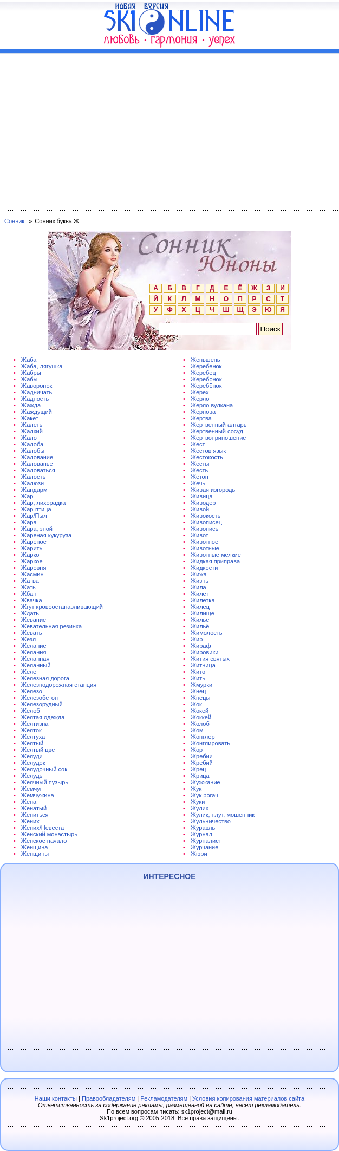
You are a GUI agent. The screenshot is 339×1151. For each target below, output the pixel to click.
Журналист (206, 840)
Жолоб (200, 723)
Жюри (199, 853)
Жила (198, 587)
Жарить (31, 548)
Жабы (29, 379)
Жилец (200, 606)
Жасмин (32, 574)
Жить (198, 678)
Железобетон (39, 697)
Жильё (200, 626)
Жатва (30, 580)
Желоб (30, 710)
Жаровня (34, 567)
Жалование (37, 457)
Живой (200, 509)
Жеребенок (206, 366)
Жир (197, 639)
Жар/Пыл (34, 515)
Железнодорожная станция (58, 684)
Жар (27, 496)
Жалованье (37, 463)
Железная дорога (45, 678)
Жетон (199, 476)
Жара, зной (37, 528)
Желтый (32, 743)
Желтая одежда (42, 717)
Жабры (31, 372)
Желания (34, 652)
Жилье (200, 619)
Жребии (202, 756)
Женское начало (44, 840)
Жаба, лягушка (42, 366)
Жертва (201, 418)
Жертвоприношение (218, 437)
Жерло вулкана (212, 405)
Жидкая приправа (215, 561)
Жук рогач (204, 795)
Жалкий (32, 431)
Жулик (199, 808)
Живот (199, 535)
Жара (29, 522)
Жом (197, 730)
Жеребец (203, 372)
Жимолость (207, 632)
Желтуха (33, 736)
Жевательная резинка (51, 626)
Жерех (200, 392)
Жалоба (32, 444)
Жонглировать (210, 743)
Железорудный (42, 704)
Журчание (204, 847)
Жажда (31, 405)
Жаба (29, 359)
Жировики (204, 652)
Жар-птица (36, 509)
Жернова (203, 411)
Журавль (203, 827)
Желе (28, 671)
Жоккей (201, 717)
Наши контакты (56, 1098)
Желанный (36, 665)
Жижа (199, 574)
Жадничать (36, 392)
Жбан (28, 593)
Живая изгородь (213, 489)
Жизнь (199, 580)
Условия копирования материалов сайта (248, 1098)
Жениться (35, 814)
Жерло (200, 398)
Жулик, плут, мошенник (223, 814)
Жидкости (204, 567)
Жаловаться (38, 470)
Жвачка (31, 600)
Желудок (33, 762)
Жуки (198, 801)
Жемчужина (37, 795)
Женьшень (205, 359)
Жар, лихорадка (43, 502)
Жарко (30, 554)
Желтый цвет (39, 749)
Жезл (28, 639)
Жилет (200, 593)
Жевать (31, 632)
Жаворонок (36, 385)
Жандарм (34, 489)
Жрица (200, 775)
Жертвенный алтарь (219, 424)
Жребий (202, 762)
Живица (202, 496)
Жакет (29, 418)
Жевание (33, 619)
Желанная (35, 658)
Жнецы (201, 697)
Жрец (198, 769)
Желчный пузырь (44, 782)
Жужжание (205, 782)
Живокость (205, 515)
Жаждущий (36, 411)
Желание (34, 645)
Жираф (201, 645)
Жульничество (211, 821)
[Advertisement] (169, 129)
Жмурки (201, 684)
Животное (204, 541)
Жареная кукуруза (46, 535)
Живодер (203, 502)
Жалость (33, 476)
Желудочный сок (44, 769)
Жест (198, 444)
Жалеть (31, 424)
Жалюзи (32, 483)
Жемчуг (31, 788)
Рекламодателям (163, 1098)
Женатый (34, 808)
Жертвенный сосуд (217, 431)
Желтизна (35, 723)
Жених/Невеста (42, 827)
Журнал (201, 834)
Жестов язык (208, 450)
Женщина (34, 847)
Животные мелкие (216, 554)
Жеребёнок (206, 385)
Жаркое (32, 561)
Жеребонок (206, 379)
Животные (205, 548)
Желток (31, 730)
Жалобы (32, 450)
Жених (30, 821)
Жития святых (210, 658)
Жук (196, 788)
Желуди (32, 756)
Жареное (34, 541)
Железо (31, 691)
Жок (196, 704)
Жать (28, 587)
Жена (28, 801)
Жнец (198, 691)
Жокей (199, 710)
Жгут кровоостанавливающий (62, 606)
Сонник (14, 221)
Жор (197, 749)
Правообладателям (108, 1098)
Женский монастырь (49, 834)
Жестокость (207, 457)
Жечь (198, 483)
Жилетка (203, 600)
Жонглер (203, 736)
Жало (29, 437)
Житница (203, 665)
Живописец (206, 522)
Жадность (35, 398)
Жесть (199, 470)
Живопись (204, 528)
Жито (198, 671)
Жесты (200, 463)
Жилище (202, 613)
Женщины (35, 853)
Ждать (30, 613)
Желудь (31, 775)
